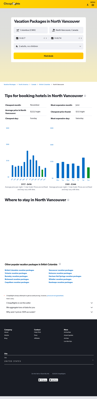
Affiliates (37, 338)
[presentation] (85, 96)
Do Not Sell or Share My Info (40, 374)
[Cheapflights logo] (12, 4)
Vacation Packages (10, 84)
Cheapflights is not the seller (49, 302)
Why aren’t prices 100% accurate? (49, 312)
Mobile (6, 335)
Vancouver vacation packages (61, 270)
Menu (92, 4)
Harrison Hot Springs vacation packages (65, 276)
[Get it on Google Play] (43, 380)
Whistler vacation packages (60, 279)
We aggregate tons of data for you (49, 307)
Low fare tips (68, 341)
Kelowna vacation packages (60, 273)
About (6, 332)
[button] (18, 30)
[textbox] (31, 30)
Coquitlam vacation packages (17, 282)
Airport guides (68, 335)
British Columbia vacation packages (19, 270)
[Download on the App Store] (53, 380)
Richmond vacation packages (17, 279)
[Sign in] (88, 5)
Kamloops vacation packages (61, 282)
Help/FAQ (37, 332)
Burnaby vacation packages (16, 276)
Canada (33, 84)
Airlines (66, 338)
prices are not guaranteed (55, 296)
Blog (5, 338)
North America (23, 84)
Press (35, 335)
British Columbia (44, 84)
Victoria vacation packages (16, 273)
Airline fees (67, 332)
